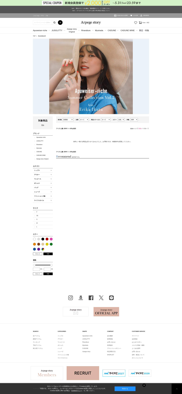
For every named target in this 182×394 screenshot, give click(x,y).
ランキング (36, 342)
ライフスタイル (62, 358)
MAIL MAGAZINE (122, 15)
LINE (111, 297)
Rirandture (85, 30)
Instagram (70, 297)
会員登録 (134, 339)
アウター (60, 339)
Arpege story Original (42, 159)
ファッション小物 (63, 355)
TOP (34, 36)
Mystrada (99, 30)
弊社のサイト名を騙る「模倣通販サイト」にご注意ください (93, 8)
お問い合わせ (111, 342)
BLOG (80, 297)
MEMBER (146, 15)
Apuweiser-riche (40, 30)
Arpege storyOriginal (72, 30)
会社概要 (110, 336)
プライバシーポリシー (114, 348)
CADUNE (112, 30)
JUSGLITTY (57, 30)
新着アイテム (37, 339)
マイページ (135, 336)
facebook (91, 297)
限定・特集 (144, 30)
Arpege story (75, 311)
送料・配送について (138, 355)
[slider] (34, 265)
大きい (145, 128)
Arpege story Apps (106, 311)
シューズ (60, 351)
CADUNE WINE (128, 30)
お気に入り (135, 22)
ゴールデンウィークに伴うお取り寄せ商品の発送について (93, 10)
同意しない (144, 385)
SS (37, 215)
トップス (60, 336)
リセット (37, 254)
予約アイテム (37, 345)
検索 (48, 254)
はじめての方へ (137, 342)
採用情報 (110, 339)
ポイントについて (137, 358)
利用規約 (110, 345)
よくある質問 (136, 348)
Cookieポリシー (76, 390)
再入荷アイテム (38, 348)
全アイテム (36, 336)
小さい (140, 128)
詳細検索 (60, 22)
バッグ (60, 348)
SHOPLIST (110, 355)
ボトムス (60, 345)
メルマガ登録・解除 (138, 345)
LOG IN (135, 15)
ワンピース (61, 342)
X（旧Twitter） (101, 297)
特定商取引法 (111, 351)
